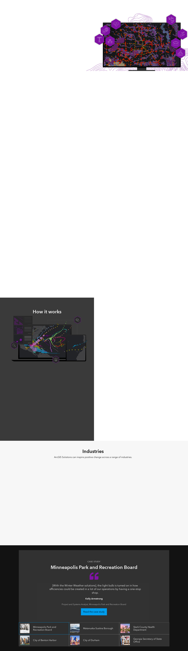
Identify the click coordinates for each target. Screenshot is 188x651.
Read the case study (94, 611)
